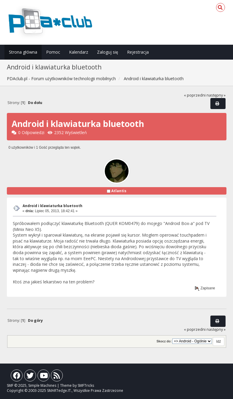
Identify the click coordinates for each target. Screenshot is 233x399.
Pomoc (53, 52)
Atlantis (118, 190)
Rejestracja (138, 52)
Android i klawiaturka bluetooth (52, 206)
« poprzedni (195, 95)
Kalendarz (78, 52)
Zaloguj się (107, 52)
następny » (216, 95)
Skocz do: (164, 341)
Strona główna (23, 52)
